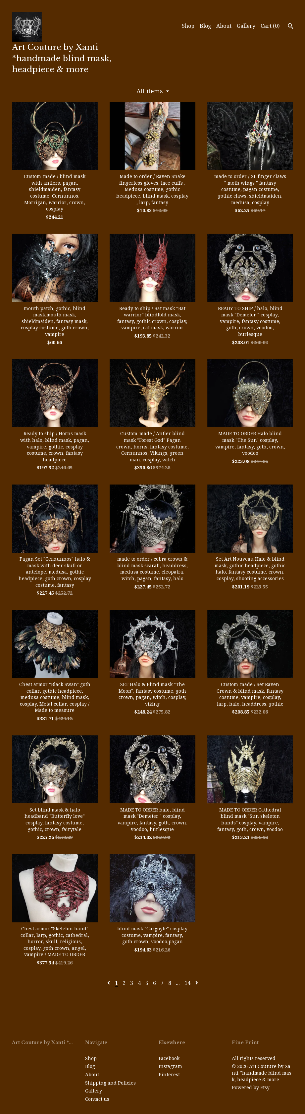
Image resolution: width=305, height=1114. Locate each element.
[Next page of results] (196, 983)
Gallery (246, 26)
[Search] (290, 26)
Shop (188, 26)
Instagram (170, 1066)
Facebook (169, 1058)
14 (187, 983)
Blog (205, 26)
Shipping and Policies (110, 1083)
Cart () (270, 26)
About (223, 26)
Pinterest (169, 1074)
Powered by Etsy (251, 1087)
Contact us (97, 1099)
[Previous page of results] (109, 983)
